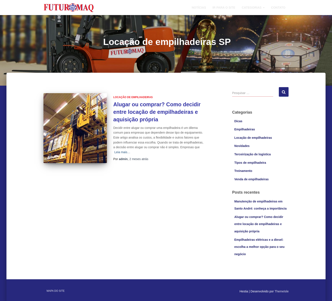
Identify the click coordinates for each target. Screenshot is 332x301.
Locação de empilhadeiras (133, 97)
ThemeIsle (282, 291)
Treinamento (243, 171)
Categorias (253, 7)
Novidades (242, 146)
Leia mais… (122, 152)
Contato (278, 7)
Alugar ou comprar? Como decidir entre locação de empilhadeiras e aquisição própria (157, 111)
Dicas (238, 121)
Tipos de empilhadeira (250, 162)
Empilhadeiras (244, 129)
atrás (138, 159)
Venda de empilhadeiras (251, 179)
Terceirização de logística (252, 154)
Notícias (199, 7)
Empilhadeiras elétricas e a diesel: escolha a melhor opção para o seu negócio (259, 247)
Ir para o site (224, 7)
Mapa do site (56, 290)
